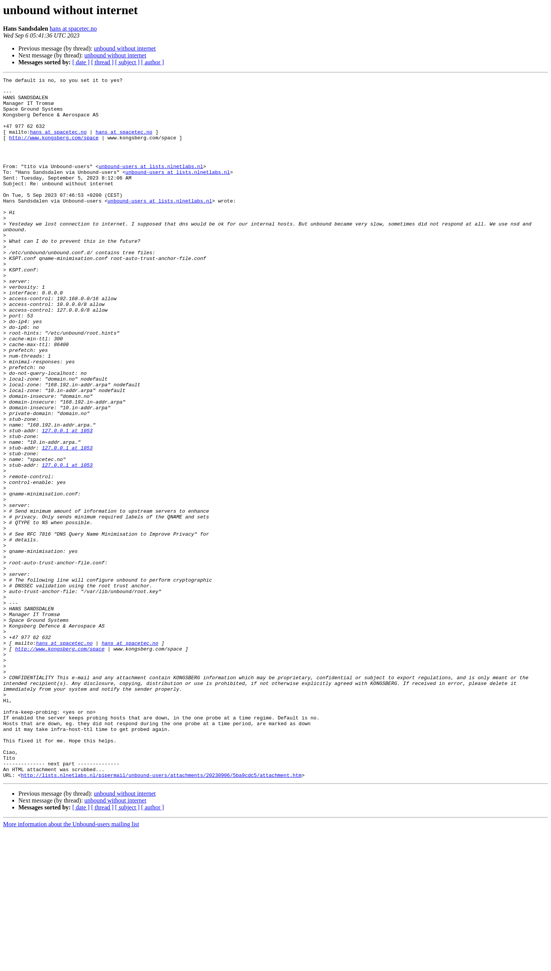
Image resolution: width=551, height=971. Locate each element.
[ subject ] (127, 62)
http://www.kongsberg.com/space (54, 150)
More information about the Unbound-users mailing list (71, 964)
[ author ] (152, 62)
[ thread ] (102, 62)
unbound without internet (125, 48)
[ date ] (81, 62)
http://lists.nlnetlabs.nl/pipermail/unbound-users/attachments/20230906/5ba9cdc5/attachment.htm (161, 915)
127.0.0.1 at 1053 (67, 501)
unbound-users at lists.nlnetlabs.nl (151, 184)
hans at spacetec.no (73, 28)
